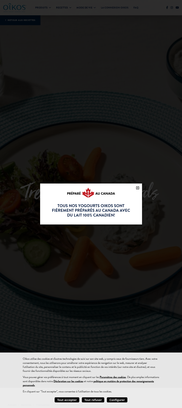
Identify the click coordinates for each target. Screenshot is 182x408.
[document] (91, 204)
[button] (137, 188)
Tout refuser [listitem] (93, 400)
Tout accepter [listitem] (67, 400)
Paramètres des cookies (113, 377)
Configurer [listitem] (117, 400)
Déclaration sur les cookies (68, 381)
